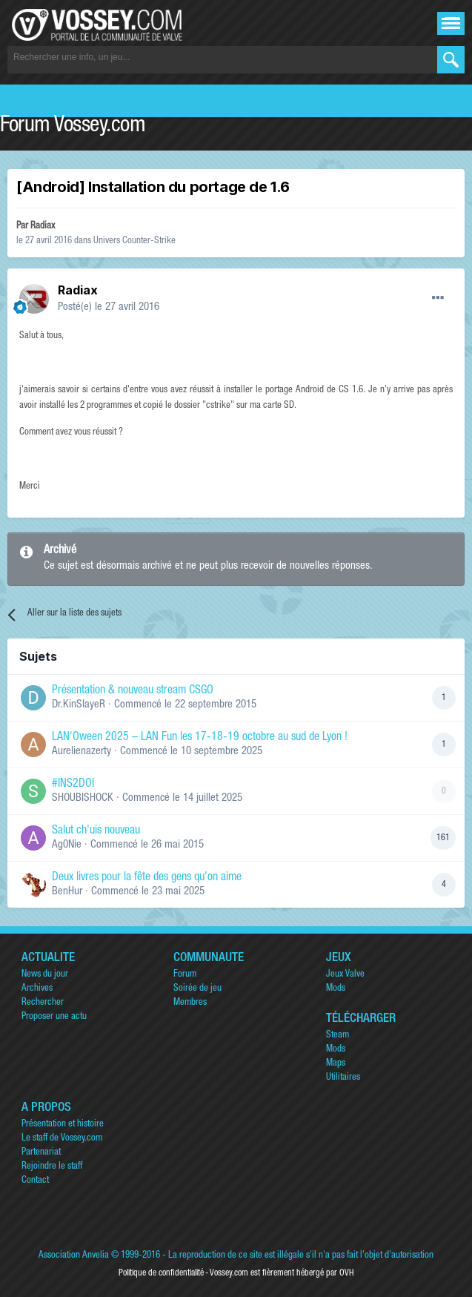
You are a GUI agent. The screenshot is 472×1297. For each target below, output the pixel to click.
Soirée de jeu (197, 989)
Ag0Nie (67, 845)
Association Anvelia (74, 1256)
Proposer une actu (54, 1017)
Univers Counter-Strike (134, 241)
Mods (335, 989)
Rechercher (42, 1003)
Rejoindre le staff (51, 1167)
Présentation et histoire (62, 1124)
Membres (190, 1003)
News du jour (44, 975)
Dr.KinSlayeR (78, 704)
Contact (35, 1181)
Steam (337, 1035)
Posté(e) (108, 307)
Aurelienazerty (81, 751)
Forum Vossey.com (72, 127)
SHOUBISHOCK (82, 798)
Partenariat (41, 1153)
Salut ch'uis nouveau (96, 831)
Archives (37, 989)
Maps (335, 1064)
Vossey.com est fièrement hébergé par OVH (281, 1273)
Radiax (42, 226)
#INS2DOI (73, 785)
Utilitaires (343, 1078)
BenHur (67, 891)
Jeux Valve (345, 975)
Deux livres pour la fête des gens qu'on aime (147, 878)
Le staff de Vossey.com (61, 1138)
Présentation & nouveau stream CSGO (132, 691)
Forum (184, 975)
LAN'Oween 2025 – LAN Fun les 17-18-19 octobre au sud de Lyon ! (200, 738)
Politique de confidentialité (161, 1273)
